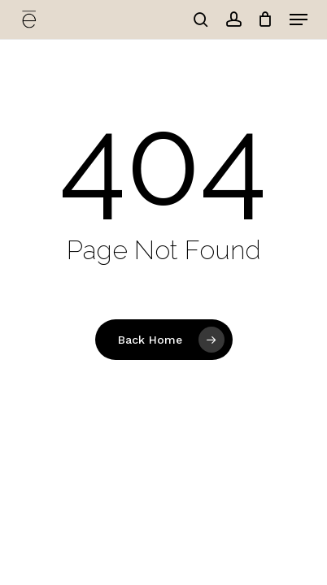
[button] (298, 19)
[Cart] (265, 19)
